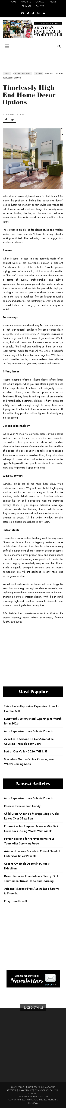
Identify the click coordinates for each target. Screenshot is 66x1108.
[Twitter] (28, 13)
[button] (6, 120)
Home (13, 1)
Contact (40, 1)
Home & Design (22, 73)
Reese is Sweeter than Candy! (23, 806)
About (21, 1087)
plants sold (45, 559)
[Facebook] (22, 13)
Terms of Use (41, 1090)
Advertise (26, 1)
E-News (40, 6)
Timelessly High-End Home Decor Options (29, 96)
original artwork (43, 271)
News (53, 1)
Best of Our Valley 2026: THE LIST (25, 751)
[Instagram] (38, 13)
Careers (54, 1090)
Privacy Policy (25, 1090)
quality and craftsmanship (20, 333)
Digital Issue (32, 1087)
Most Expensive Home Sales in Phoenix (29, 731)
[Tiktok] (33, 13)
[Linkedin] (44, 13)
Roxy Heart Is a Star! (17, 901)
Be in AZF (26, 6)
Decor (39, 73)
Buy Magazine (48, 1087)
